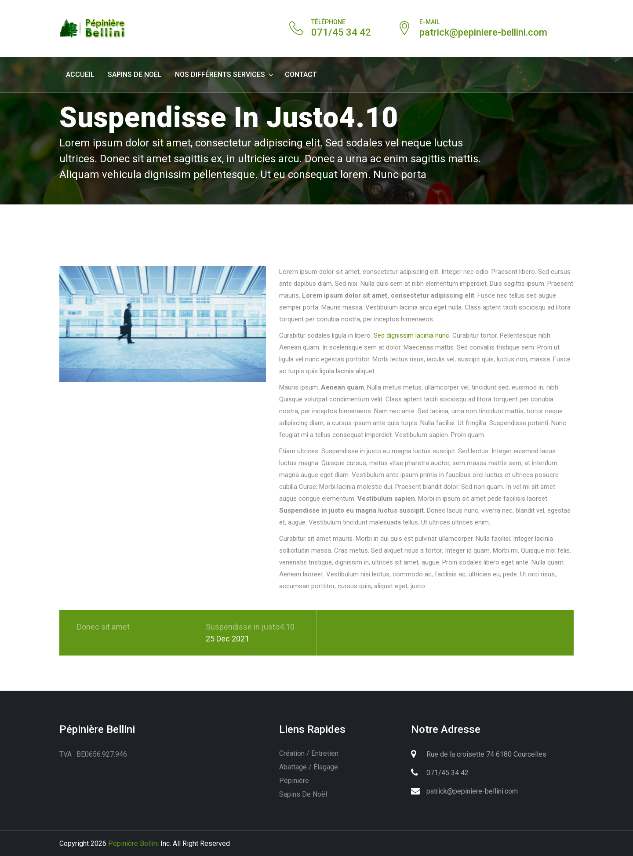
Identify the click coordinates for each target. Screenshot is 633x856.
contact (301, 74)
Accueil (80, 74)
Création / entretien (308, 753)
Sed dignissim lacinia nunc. (412, 335)
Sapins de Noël (135, 74)
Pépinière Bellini (133, 843)
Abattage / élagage (308, 767)
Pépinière (294, 780)
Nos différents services (220, 74)
